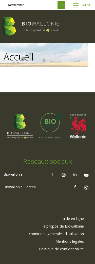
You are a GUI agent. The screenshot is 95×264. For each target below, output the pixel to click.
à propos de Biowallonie (63, 226)
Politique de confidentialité (61, 249)
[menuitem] (73, 218)
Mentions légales (69, 241)
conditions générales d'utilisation (56, 233)
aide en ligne (73, 218)
